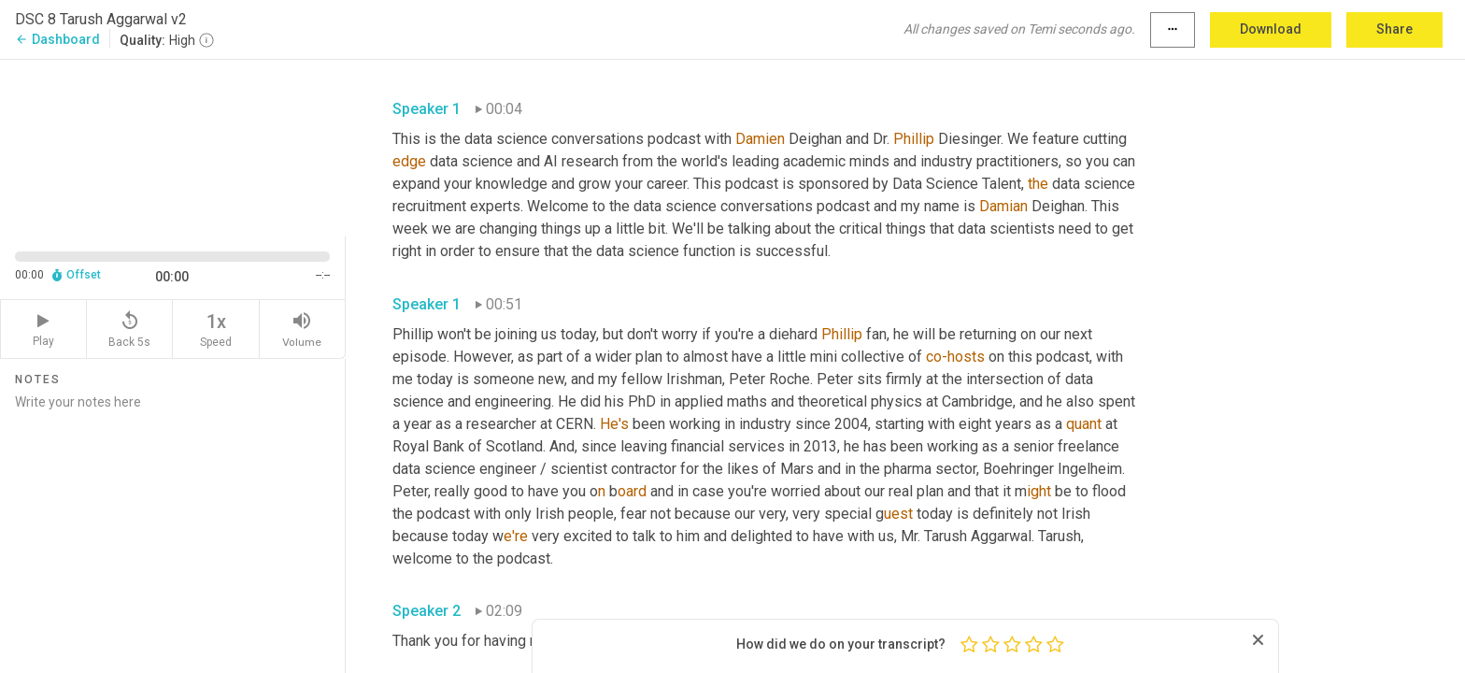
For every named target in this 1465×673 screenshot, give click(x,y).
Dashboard (57, 39)
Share (1394, 28)
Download (1270, 28)
